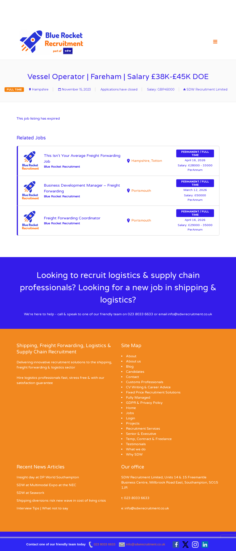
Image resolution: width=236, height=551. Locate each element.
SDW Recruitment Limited (207, 89)
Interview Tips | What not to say (42, 508)
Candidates (135, 372)
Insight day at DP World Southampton (48, 477)
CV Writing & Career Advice (148, 387)
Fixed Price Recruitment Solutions (153, 392)
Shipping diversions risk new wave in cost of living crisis (61, 500)
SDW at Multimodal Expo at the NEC (46, 485)
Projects (133, 423)
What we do (136, 449)
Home (131, 408)
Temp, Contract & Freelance (149, 439)
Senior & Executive (141, 434)
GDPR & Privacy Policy (144, 403)
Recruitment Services (143, 428)
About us (133, 361)
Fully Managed (138, 397)
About (131, 356)
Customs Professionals (144, 382)
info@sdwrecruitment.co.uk (190, 314)
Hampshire (40, 89)
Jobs (130, 413)
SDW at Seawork (30, 493)
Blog (130, 366)
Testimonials (136, 444)
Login (130, 418)
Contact (132, 377)
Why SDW (134, 454)
